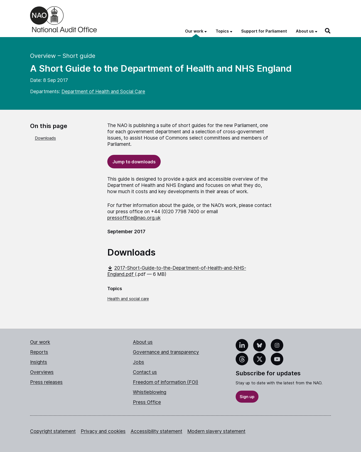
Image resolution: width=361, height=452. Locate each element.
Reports (39, 352)
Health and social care (128, 298)
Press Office (147, 402)
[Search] (328, 31)
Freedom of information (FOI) (165, 382)
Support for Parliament (264, 31)
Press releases (46, 382)
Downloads (45, 138)
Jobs (138, 362)
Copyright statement (53, 431)
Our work (40, 342)
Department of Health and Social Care (103, 91)
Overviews (42, 372)
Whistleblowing (149, 392)
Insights (38, 362)
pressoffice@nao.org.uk (134, 218)
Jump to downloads (134, 161)
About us (143, 342)
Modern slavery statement (216, 431)
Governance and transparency (166, 352)
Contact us (145, 372)
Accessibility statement (156, 431)
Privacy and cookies (103, 431)
